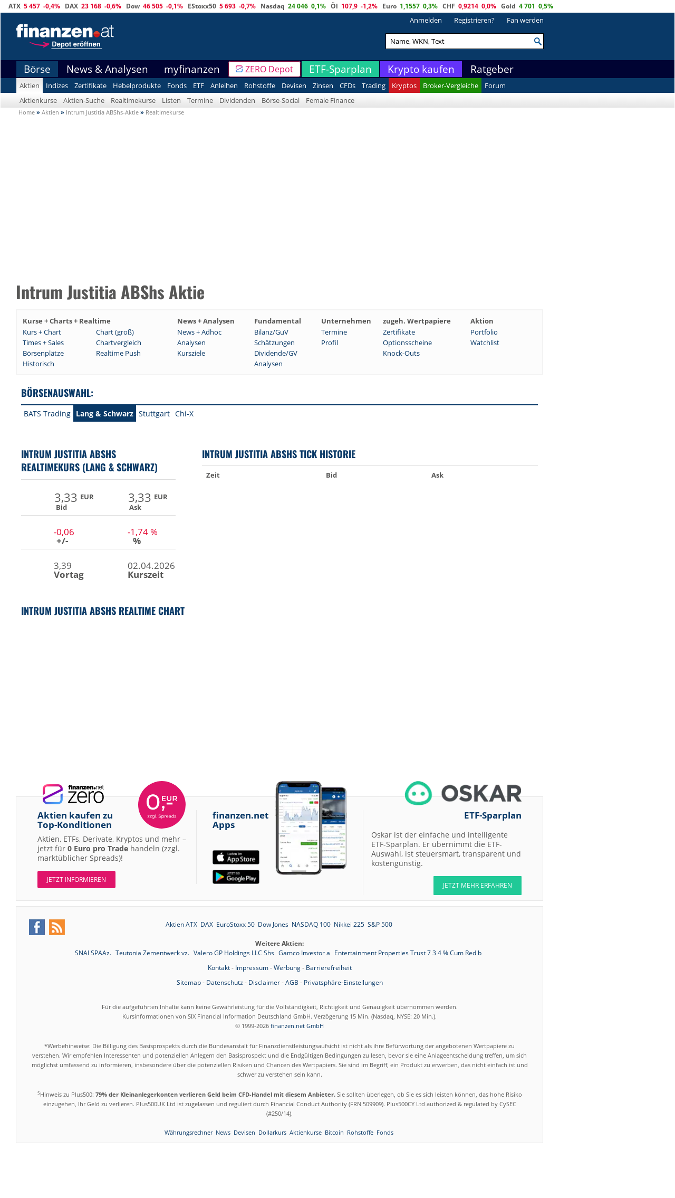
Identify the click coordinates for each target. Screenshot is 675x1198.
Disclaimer (264, 982)
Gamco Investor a (305, 952)
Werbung (287, 967)
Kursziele (191, 353)
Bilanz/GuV (271, 332)
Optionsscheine (407, 342)
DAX (71, 6)
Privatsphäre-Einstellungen (343, 982)
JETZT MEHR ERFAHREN (477, 885)
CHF (448, 6)
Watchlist (484, 342)
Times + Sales (43, 342)
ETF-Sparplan (340, 69)
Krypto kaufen (421, 69)
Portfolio (484, 332)
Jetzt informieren (76, 879)
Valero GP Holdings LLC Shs (235, 952)
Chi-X (184, 413)
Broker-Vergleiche (450, 85)
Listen (171, 100)
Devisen (294, 85)
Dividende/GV (275, 353)
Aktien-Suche (83, 100)
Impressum (251, 967)
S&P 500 (380, 924)
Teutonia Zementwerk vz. (153, 952)
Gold (508, 6)
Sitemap (189, 982)
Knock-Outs (401, 353)
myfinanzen (192, 69)
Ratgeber (492, 69)
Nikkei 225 (349, 924)
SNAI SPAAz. (94, 952)
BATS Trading (47, 413)
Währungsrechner (189, 1132)
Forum (495, 85)
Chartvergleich (118, 342)
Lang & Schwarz (104, 413)
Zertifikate (90, 85)
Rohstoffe (259, 85)
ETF (198, 85)
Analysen (191, 342)
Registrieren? (474, 20)
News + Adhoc (199, 332)
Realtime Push (118, 353)
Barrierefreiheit (329, 967)
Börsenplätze (43, 353)
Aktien (30, 85)
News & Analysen (107, 69)
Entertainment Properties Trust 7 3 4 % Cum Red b (407, 952)
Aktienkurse (38, 100)
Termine (200, 100)
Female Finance (330, 100)
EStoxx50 (202, 6)
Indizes (57, 85)
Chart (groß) (115, 332)
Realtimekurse (133, 100)
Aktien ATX (181, 924)
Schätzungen (274, 342)
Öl (334, 6)
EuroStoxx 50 (235, 924)
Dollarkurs (272, 1132)
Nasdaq (273, 6)
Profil (329, 342)
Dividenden (237, 100)
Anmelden (426, 20)
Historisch (38, 363)
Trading (373, 85)
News (223, 1132)
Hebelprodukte (137, 85)
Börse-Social (281, 100)
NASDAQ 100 (311, 924)
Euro (389, 6)
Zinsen (323, 85)
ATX (14, 6)
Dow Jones (273, 924)
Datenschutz (224, 982)
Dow (133, 6)
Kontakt (219, 967)
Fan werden (525, 20)
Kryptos (404, 85)
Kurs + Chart (42, 332)
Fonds (177, 85)
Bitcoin (334, 1132)
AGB (291, 982)
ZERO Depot (269, 69)
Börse (37, 69)
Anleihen (224, 85)
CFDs (347, 85)
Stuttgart (154, 413)
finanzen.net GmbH (297, 1026)
